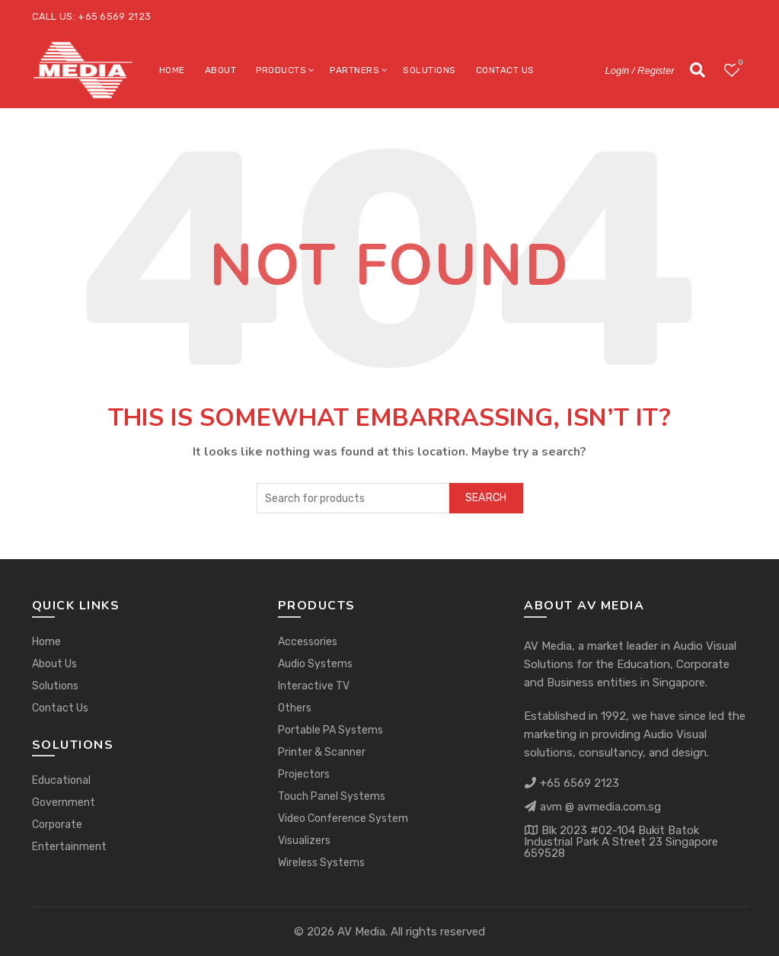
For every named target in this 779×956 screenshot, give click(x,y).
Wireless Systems (321, 862)
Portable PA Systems (330, 730)
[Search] (697, 70)
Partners (354, 70)
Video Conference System (343, 818)
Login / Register (639, 70)
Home (172, 70)
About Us (54, 663)
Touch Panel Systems (331, 796)
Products (281, 70)
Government (63, 802)
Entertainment (69, 846)
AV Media (361, 931)
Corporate (57, 824)
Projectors (304, 774)
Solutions (429, 70)
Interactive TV (314, 685)
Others (294, 708)
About (221, 70)
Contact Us (505, 70)
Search (486, 497)
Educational (61, 780)
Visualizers (304, 840)
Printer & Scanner (322, 752)
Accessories (307, 641)
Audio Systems (315, 663)
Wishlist (739, 64)
